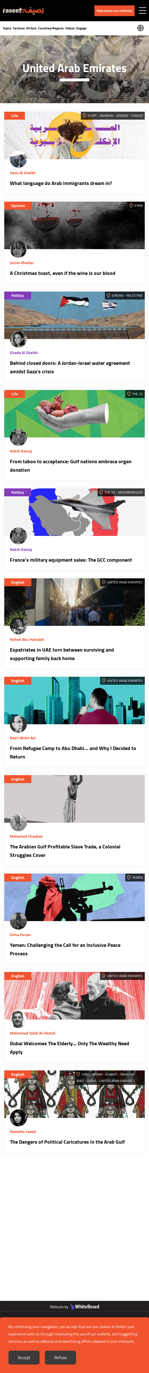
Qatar (91, 1080)
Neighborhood (130, 492)
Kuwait (111, 1074)
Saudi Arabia (91, 1074)
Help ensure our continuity (114, 11)
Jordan (122, 115)
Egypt (92, 115)
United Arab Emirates (125, 582)
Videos (70, 28)
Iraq (80, 1080)
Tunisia (137, 115)
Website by (74, 1307)
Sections (19, 28)
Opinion (18, 205)
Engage (81, 28)
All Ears (31, 28)
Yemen (137, 877)
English (17, 582)
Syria (138, 205)
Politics (17, 295)
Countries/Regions (51, 28)
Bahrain (106, 115)
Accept (24, 1357)
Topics (7, 28)
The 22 (137, 394)
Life (14, 115)
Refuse (60, 1357)
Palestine (134, 295)
